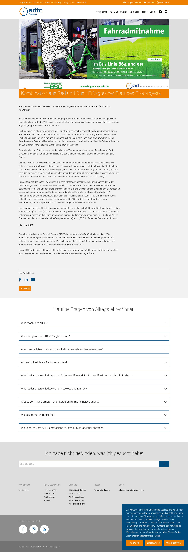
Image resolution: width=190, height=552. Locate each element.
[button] (22, 280)
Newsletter (163, 2)
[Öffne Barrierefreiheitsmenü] (160, 11)
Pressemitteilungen (102, 490)
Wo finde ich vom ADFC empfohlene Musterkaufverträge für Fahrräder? (62, 427)
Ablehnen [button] (134, 543)
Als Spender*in (75, 494)
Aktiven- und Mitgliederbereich (131, 490)
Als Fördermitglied (76, 500)
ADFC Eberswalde (118, 12)
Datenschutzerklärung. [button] (150, 536)
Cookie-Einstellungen (51, 547)
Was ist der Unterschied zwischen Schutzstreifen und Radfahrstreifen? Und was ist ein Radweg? (77, 375)
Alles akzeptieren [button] (174, 543)
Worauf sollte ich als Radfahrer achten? (44, 362)
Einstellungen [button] (153, 543)
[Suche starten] (164, 464)
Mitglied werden (132, 2)
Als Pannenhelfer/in (77, 504)
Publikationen (49, 497)
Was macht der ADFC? (34, 323)
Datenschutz (36, 547)
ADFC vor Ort (49, 494)
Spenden (149, 2)
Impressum (24, 547)
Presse (144, 12)
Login (152, 12)
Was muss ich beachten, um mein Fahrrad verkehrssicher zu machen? (62, 349)
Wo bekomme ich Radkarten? (38, 414)
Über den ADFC (50, 490)
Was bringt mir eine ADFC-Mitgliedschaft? (45, 336)
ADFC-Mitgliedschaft (77, 490)
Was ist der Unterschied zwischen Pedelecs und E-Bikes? (54, 388)
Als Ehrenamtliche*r (77, 497)
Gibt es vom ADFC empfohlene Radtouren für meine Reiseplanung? (60, 401)
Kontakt (47, 500)
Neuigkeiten (102, 12)
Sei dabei (134, 12)
